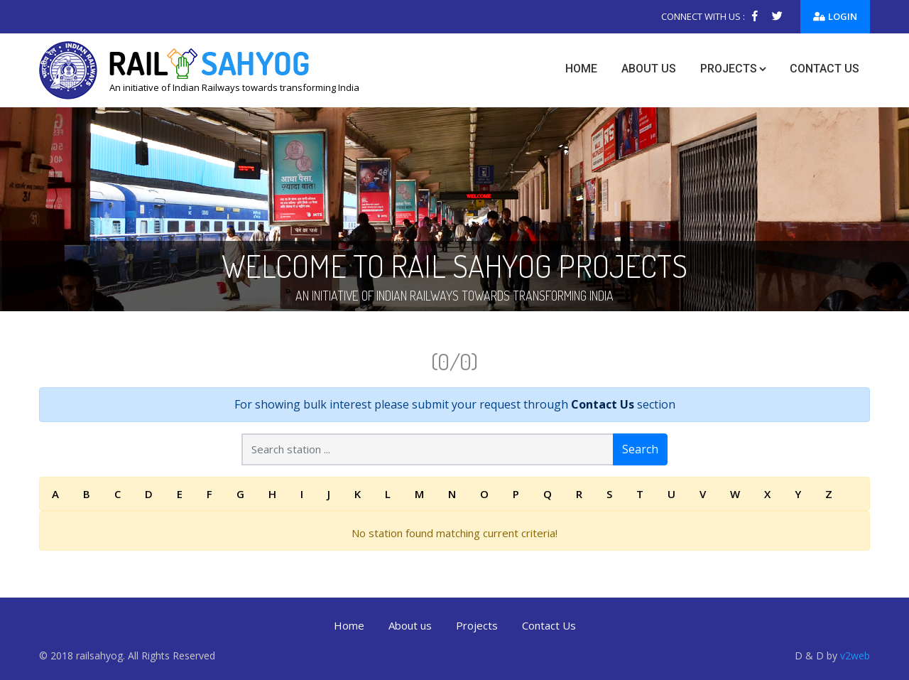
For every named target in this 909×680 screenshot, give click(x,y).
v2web (855, 655)
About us (648, 68)
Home (581, 68)
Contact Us (602, 404)
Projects (728, 68)
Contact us (824, 68)
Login (835, 16)
